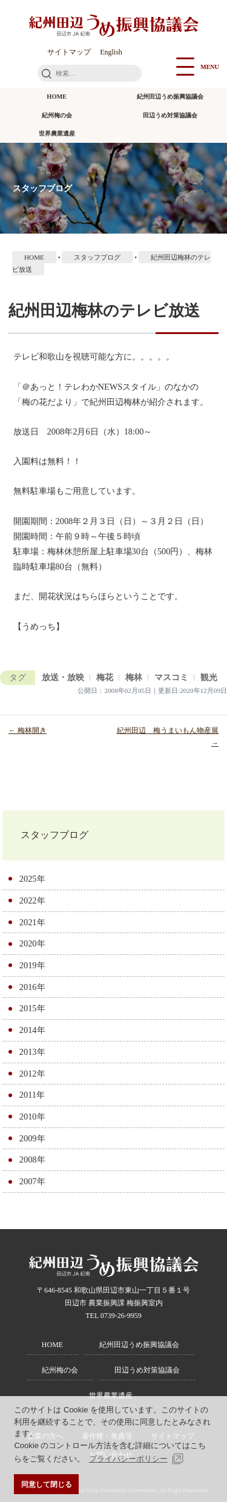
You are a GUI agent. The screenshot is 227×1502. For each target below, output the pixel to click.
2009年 (32, 1138)
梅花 (104, 677)
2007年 (32, 1181)
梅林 (133, 677)
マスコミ (171, 677)
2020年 (32, 943)
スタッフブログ (54, 835)
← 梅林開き (27, 730)
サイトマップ (69, 52)
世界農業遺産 (57, 133)
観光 (208, 677)
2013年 (32, 1052)
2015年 (32, 1008)
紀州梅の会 (57, 115)
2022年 (32, 900)
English (111, 52)
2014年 (32, 1030)
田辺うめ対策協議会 (170, 115)
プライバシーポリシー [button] (128, 1458)
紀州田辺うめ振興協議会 (170, 96)
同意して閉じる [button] (46, 1484)
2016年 (32, 987)
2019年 (32, 965)
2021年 (32, 922)
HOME (57, 96)
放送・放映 (63, 677)
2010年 (32, 1116)
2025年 (32, 879)
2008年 (32, 1159)
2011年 (32, 1095)
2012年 (32, 1073)
